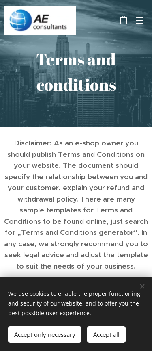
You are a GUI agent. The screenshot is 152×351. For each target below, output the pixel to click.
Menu (139, 20)
